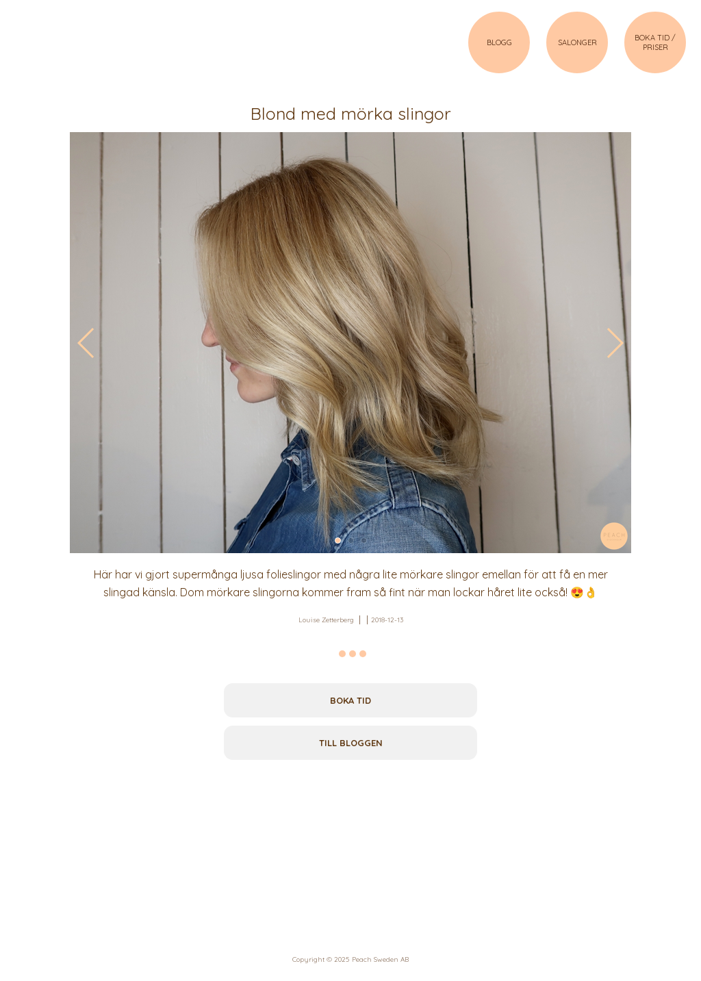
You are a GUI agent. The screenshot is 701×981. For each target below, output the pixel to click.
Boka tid (350, 700)
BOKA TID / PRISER (655, 42)
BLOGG (499, 42)
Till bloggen (351, 742)
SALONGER (577, 42)
